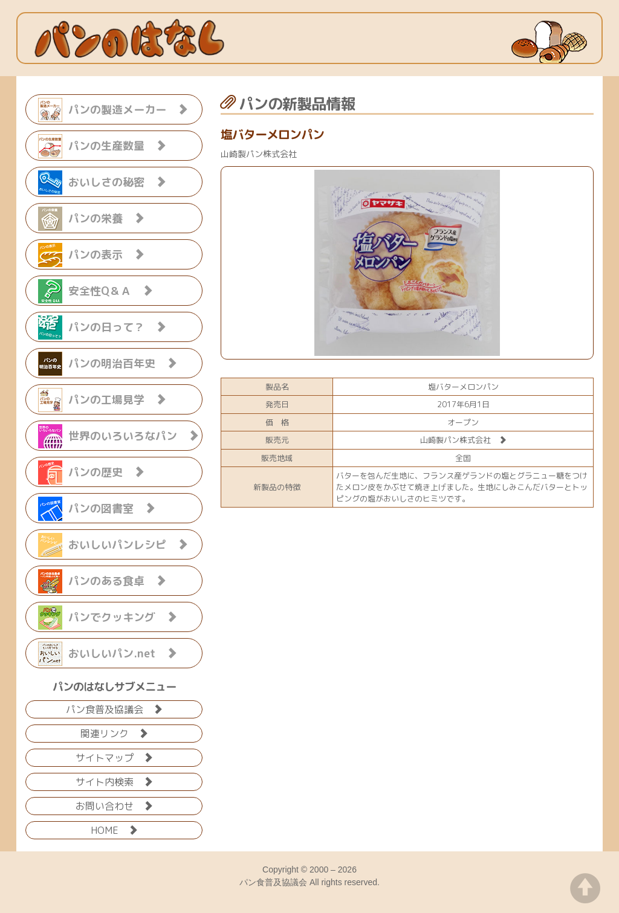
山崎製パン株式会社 (463, 439)
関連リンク (114, 732)
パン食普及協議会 (114, 708)
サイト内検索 (114, 781)
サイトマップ (114, 757)
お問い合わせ (114, 805)
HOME (114, 829)
